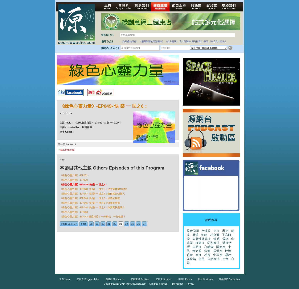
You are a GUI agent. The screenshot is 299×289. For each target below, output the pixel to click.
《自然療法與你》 (129, 41)
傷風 (202, 259)
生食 (225, 259)
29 (97, 223)
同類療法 (213, 243)
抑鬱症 (200, 243)
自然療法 (213, 259)
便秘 (204, 235)
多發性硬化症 (201, 239)
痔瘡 (207, 251)
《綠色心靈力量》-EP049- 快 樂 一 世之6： (84, 184)
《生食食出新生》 (218, 41)
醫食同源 (193, 230)
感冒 (207, 255)
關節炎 (220, 247)
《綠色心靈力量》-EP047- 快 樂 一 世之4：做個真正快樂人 (92, 193)
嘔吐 (228, 255)
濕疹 (225, 239)
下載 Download (66, 149)
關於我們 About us (115, 279)
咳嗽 (190, 255)
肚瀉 (228, 251)
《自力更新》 (172, 41)
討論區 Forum (185, 279)
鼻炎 (198, 255)
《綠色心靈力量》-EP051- (74, 175)
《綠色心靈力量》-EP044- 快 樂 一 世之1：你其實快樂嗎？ (92, 207)
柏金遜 (214, 235)
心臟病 (208, 247)
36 (138, 223)
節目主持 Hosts (163, 279)
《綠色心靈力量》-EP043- (74, 212)
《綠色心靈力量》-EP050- (74, 179)
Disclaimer (177, 284)
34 (126, 223)
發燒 (195, 235)
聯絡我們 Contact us (229, 279)
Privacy (190, 284)
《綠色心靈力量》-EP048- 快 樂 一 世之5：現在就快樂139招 (93, 189)
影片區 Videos (205, 279)
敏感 (216, 239)
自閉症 (197, 247)
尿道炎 (217, 251)
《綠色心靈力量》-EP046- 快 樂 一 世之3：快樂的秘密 (90, 198)
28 (91, 223)
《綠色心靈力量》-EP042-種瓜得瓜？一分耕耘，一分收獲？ (93, 216)
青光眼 (197, 251)
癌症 (205, 41)
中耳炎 (217, 255)
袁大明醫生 (185, 41)
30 (103, 223)
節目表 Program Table (88, 279)
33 (120, 223)
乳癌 (225, 230)
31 (109, 223)
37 (144, 223)
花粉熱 (191, 259)
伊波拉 (206, 230)
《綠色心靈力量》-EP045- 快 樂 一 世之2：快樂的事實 (90, 202)
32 (114, 223)
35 (132, 223)
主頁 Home (65, 279)
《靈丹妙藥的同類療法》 (151, 41)
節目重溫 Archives (140, 279)
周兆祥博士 (197, 41)
